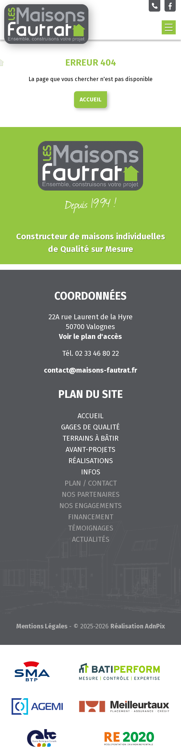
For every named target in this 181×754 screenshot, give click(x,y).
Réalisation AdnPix (137, 626)
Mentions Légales (41, 626)
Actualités (90, 539)
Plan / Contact (91, 483)
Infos (90, 472)
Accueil (90, 99)
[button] (169, 27)
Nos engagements (90, 505)
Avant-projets (90, 449)
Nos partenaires (91, 494)
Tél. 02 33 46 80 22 (90, 353)
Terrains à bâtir (90, 438)
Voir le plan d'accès (90, 336)
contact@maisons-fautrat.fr (90, 370)
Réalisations (90, 460)
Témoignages (90, 528)
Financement (90, 517)
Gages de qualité (90, 427)
